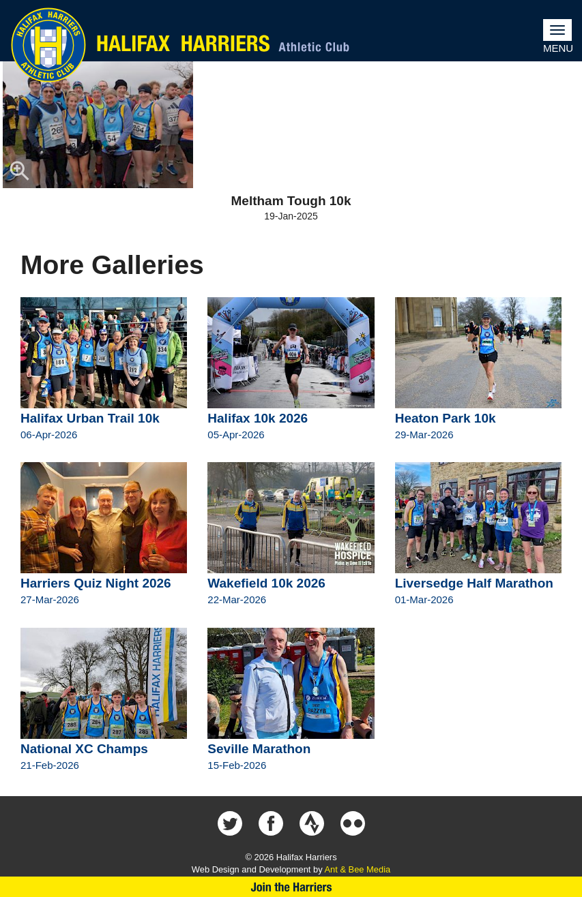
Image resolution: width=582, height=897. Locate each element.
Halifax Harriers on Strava (311, 823)
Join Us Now (291, 887)
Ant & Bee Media (357, 869)
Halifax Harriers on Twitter (230, 823)
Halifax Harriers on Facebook (271, 823)
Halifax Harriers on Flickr (352, 823)
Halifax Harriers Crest (48, 45)
